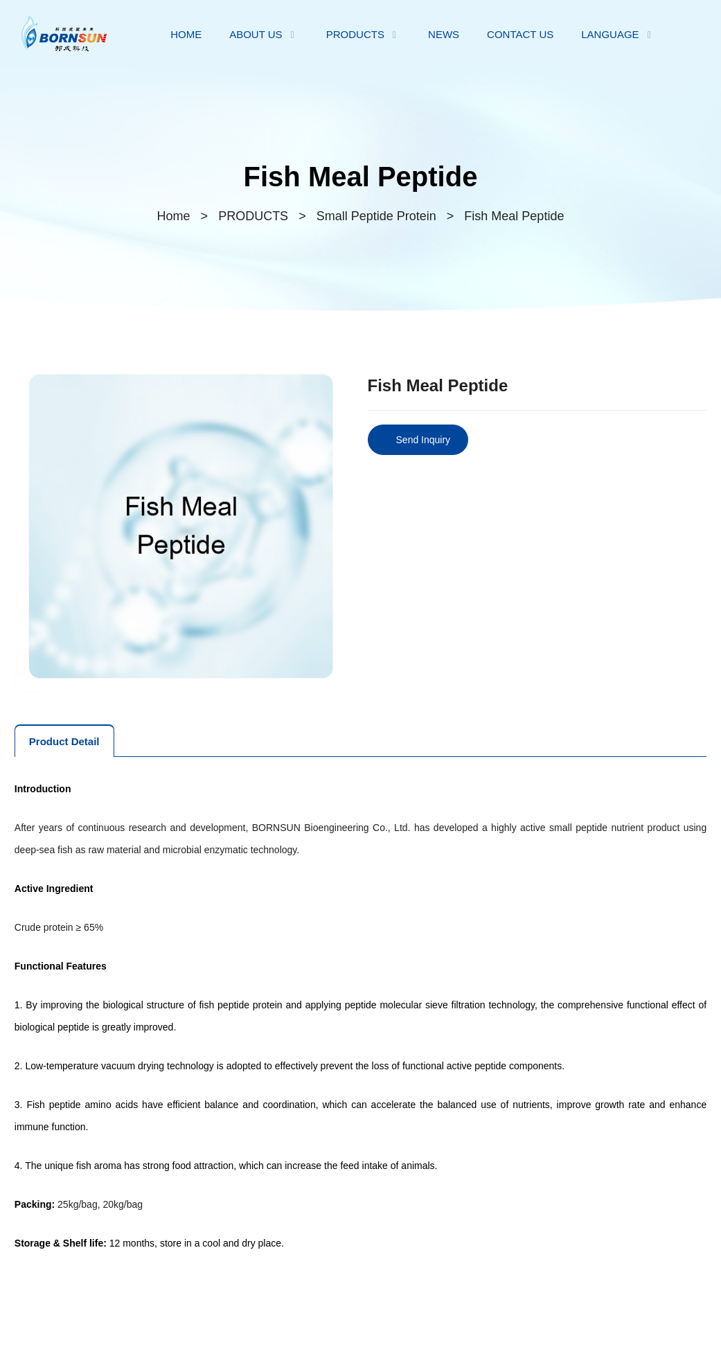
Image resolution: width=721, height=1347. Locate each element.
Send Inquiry (423, 439)
